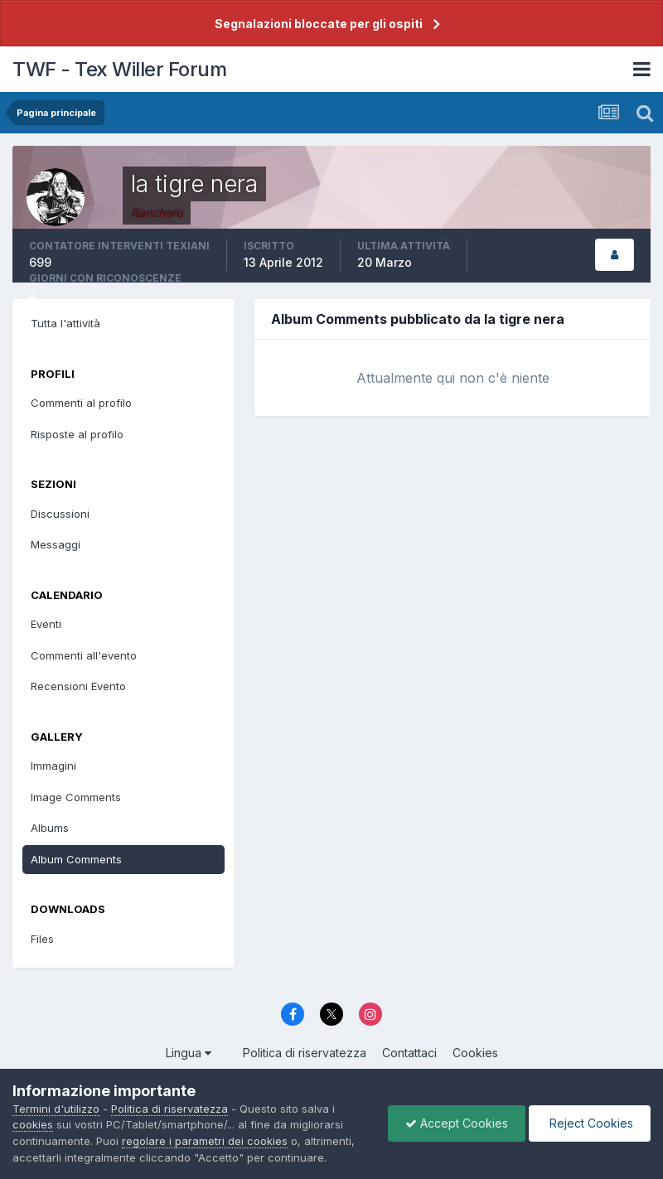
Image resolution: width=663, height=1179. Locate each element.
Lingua (188, 1053)
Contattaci (409, 1053)
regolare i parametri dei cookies (205, 1141)
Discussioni (60, 513)
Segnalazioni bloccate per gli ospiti (319, 24)
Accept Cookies (456, 1123)
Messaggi (55, 544)
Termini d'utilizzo (55, 1108)
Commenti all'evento (84, 655)
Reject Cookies (589, 1123)
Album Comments (76, 859)
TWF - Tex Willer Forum (119, 69)
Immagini (53, 765)
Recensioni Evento (78, 686)
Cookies (475, 1053)
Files (42, 938)
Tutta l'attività (65, 323)
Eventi (46, 624)
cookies (32, 1124)
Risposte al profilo (77, 434)
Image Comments (76, 797)
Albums (50, 827)
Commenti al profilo (81, 402)
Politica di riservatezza (304, 1053)
